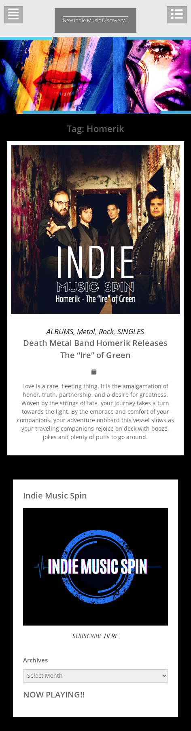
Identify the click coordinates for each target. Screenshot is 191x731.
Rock (106, 331)
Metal (86, 331)
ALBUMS (60, 331)
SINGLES (130, 331)
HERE (110, 636)
